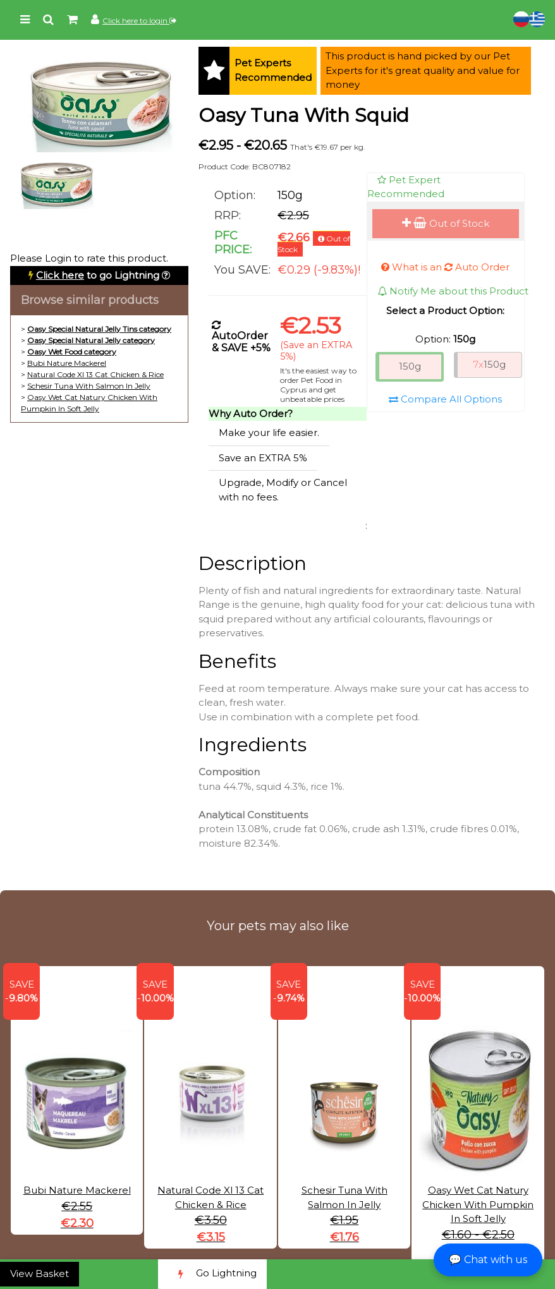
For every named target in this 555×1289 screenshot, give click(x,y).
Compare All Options (445, 399)
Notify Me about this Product (452, 291)
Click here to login (139, 20)
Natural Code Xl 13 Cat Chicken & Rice (95, 374)
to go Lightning (97, 275)
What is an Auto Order (445, 267)
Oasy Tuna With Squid (303, 115)
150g (410, 366)
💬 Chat (488, 1260)
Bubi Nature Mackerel (66, 363)
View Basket (39, 1274)
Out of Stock (445, 223)
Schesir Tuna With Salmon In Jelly (88, 385)
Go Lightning (212, 1274)
